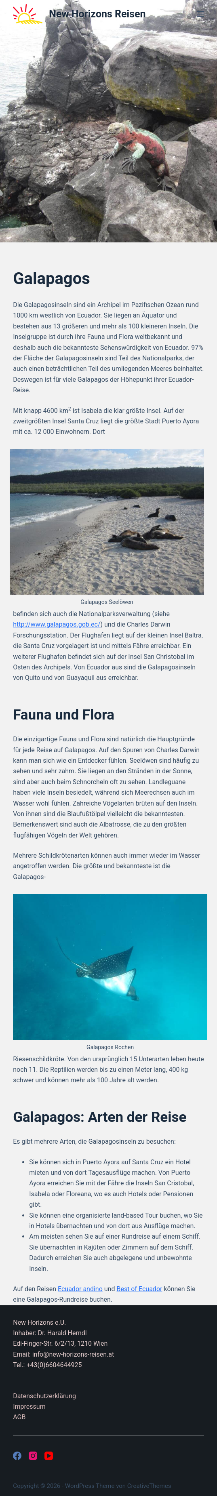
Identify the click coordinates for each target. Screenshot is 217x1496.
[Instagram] (33, 1456)
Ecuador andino (80, 1289)
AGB (19, 1417)
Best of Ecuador (139, 1289)
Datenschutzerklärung (44, 1396)
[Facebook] (17, 1456)
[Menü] (200, 14)
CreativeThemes (149, 1486)
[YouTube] (48, 1456)
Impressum (29, 1406)
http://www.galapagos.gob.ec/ (56, 624)
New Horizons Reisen (97, 14)
